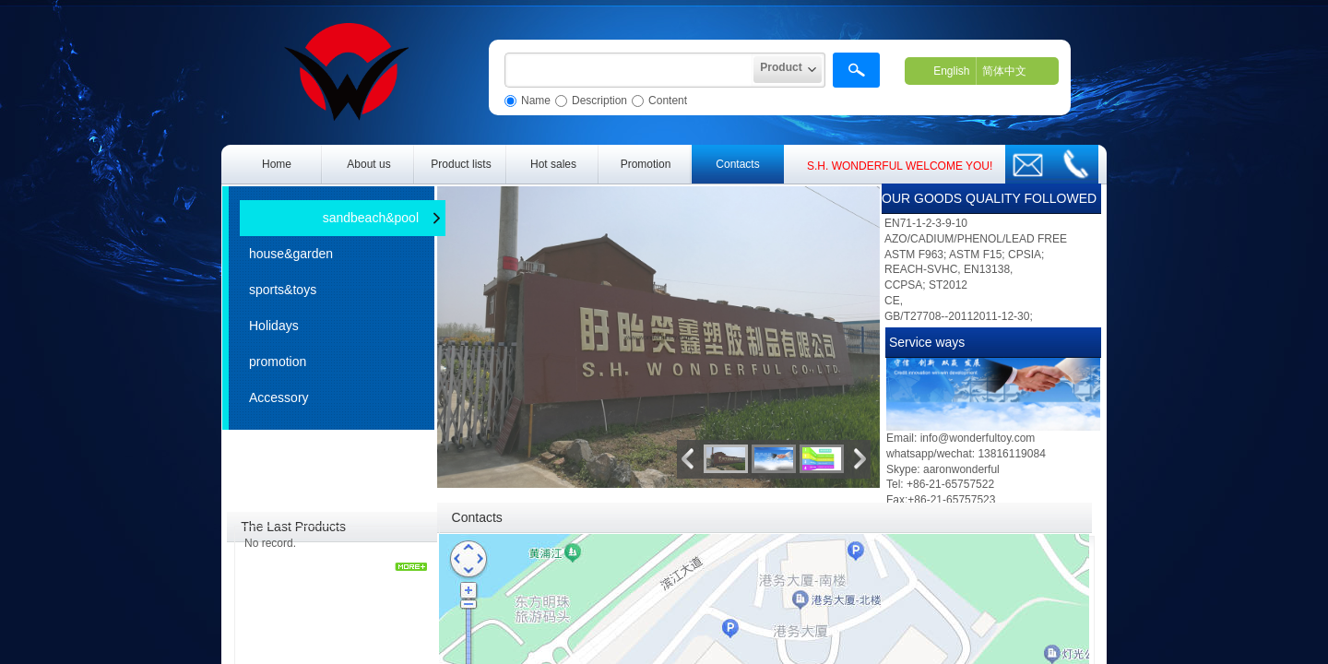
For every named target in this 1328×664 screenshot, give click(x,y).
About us (368, 164)
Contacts (737, 164)
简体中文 (1004, 71)
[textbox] (628, 70)
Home (276, 164)
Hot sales (553, 164)
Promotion (646, 164)
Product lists (461, 164)
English (951, 71)
